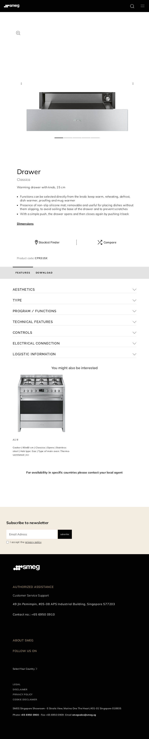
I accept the (26, 542)
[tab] (23, 273)
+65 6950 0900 (30, 714)
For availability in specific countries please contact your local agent (74, 472)
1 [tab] (59, 136)
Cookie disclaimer (25, 699)
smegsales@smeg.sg (84, 714)
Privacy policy (23, 694)
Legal (17, 684)
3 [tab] (77, 136)
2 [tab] (68, 136)
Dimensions (25, 224)
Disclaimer (20, 689)
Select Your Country (24, 668)
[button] (18, 32)
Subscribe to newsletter (27, 522)
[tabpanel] (77, 80)
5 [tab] (95, 136)
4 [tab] (86, 136)
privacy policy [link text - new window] (33, 542)
